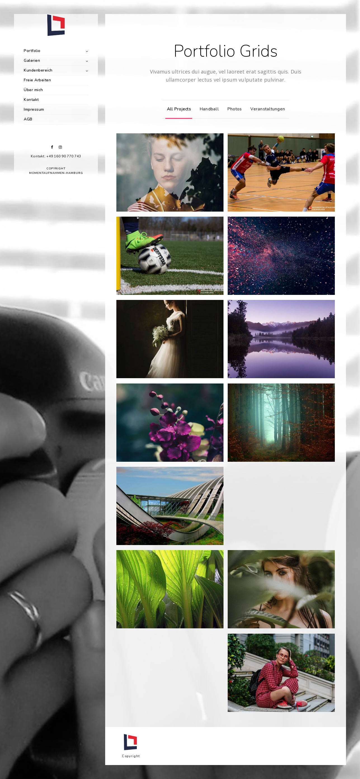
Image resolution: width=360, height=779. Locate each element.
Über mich (33, 90)
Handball (208, 109)
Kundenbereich (38, 70)
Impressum (34, 109)
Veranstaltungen (266, 109)
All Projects (177, 109)
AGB (28, 119)
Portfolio (32, 50)
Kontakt (31, 99)
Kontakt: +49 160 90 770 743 (56, 156)
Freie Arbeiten (37, 80)
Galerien (32, 60)
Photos (233, 109)
